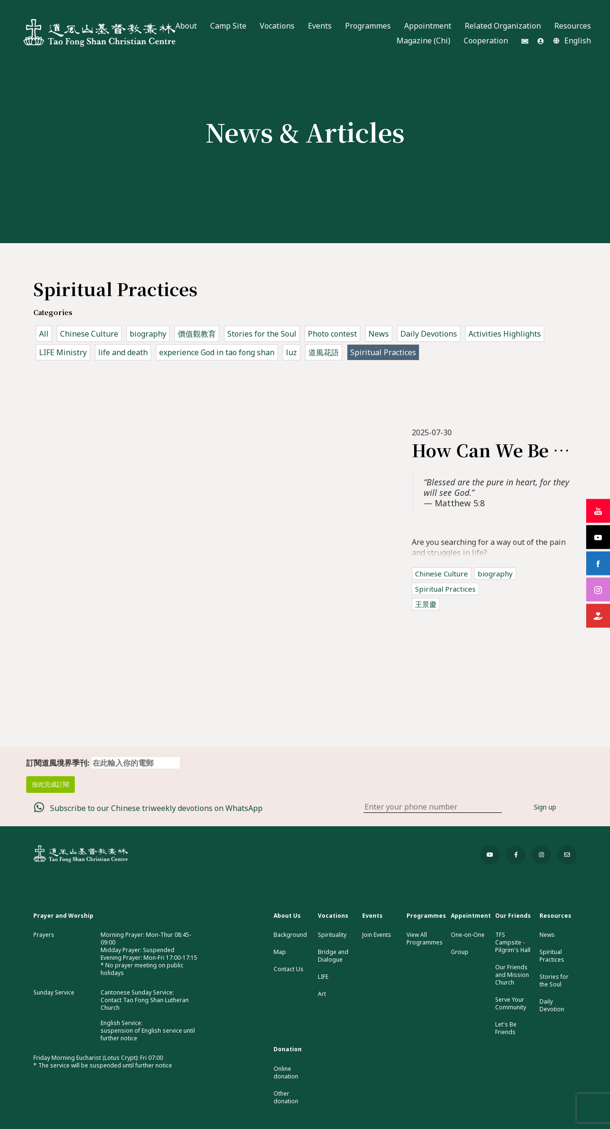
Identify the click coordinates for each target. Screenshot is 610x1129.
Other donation (286, 1097)
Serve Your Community (510, 1003)
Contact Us (289, 969)
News (378, 333)
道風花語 (323, 352)
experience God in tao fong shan (216, 352)
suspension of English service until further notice (148, 1034)
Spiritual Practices (383, 352)
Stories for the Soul (261, 333)
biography (148, 333)
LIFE (323, 977)
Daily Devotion (551, 1005)
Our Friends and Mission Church (512, 975)
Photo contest (332, 333)
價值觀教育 (197, 333)
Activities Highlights (504, 333)
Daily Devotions (428, 333)
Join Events (376, 935)
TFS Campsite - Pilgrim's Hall (512, 942)
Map (280, 952)
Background (290, 935)
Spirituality (332, 935)
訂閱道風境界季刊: (103, 763)
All (44, 333)
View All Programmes (425, 938)
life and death (123, 352)
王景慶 (426, 604)
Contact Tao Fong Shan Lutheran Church (145, 1004)
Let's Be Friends (506, 1028)
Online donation (286, 1072)
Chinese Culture (89, 333)
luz (291, 352)
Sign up (545, 806)
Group (459, 952)
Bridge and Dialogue (333, 956)
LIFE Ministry (63, 352)
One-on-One (468, 935)
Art (322, 994)
